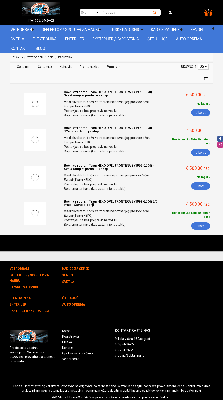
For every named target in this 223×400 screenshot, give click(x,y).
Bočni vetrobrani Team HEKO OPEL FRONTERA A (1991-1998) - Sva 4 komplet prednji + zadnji (109, 93)
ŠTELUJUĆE (157, 39)
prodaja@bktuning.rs (129, 355)
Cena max (45, 66)
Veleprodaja (70, 359)
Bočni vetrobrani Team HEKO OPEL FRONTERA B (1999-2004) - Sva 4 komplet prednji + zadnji (109, 167)
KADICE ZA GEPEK (166, 29)
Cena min (23, 66)
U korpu (201, 112)
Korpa (66, 331)
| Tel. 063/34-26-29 (41, 20)
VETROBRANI (22, 29)
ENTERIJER (74, 39)
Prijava (67, 342)
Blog (40, 48)
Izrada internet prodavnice (139, 397)
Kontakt (19, 48)
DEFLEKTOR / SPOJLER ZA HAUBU (71, 29)
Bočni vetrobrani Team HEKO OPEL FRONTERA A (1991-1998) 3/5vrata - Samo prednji (108, 129)
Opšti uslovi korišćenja (77, 353)
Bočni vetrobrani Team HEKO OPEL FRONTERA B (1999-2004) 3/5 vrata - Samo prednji (110, 203)
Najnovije (66, 66)
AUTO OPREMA (189, 39)
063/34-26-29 (125, 344)
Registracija (70, 336)
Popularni (114, 66)
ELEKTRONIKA (45, 39)
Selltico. (165, 397)
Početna (18, 57)
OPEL (51, 57)
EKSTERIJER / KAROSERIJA (115, 39)
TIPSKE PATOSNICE (125, 29)
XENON (196, 29)
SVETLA (17, 39)
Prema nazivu (89, 66)
